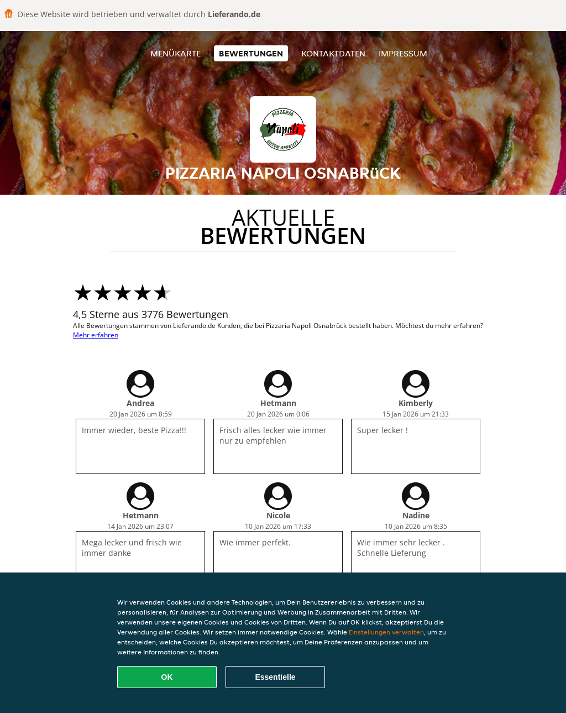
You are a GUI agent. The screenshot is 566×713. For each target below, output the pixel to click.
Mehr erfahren (95, 335)
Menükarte (175, 53)
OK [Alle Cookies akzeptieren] (167, 677)
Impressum (403, 53)
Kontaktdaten (333, 53)
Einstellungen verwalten (386, 632)
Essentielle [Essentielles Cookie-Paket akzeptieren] (275, 677)
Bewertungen (251, 53)
